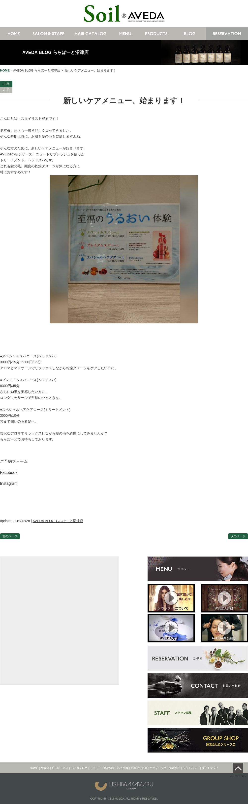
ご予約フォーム (14, 461)
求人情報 (122, 767)
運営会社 (174, 767)
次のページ (238, 536)
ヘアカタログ (79, 767)
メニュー (95, 767)
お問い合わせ (139, 767)
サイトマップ (210, 767)
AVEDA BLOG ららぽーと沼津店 (55, 52)
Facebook (8, 472)
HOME (34, 767)
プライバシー (191, 767)
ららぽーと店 (60, 767)
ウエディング (158, 767)
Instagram (9, 483)
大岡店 (45, 767)
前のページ (9, 536)
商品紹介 (109, 767)
